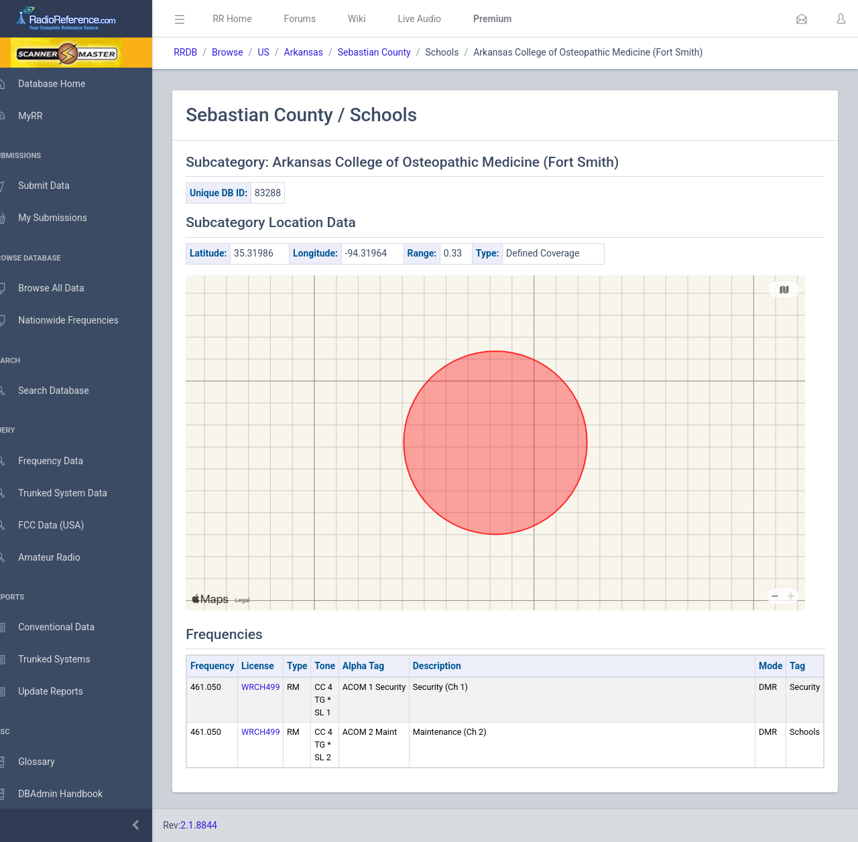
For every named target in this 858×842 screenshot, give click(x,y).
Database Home (52, 84)
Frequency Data (51, 461)
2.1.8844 (218, 825)
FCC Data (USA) (51, 525)
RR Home (251, 18)
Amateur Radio (50, 557)
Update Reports (51, 692)
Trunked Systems (54, 660)
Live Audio (439, 18)
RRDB (205, 52)
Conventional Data (57, 628)
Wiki (376, 18)
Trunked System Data (63, 493)
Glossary (37, 762)
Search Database (54, 391)
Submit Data (44, 186)
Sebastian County (393, 52)
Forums (319, 18)
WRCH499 (280, 687)
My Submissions (53, 218)
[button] (801, 18)
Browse (246, 52)
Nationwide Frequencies (69, 321)
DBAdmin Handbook (61, 794)
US (282, 52)
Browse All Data (51, 289)
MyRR (31, 116)
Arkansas (322, 52)
